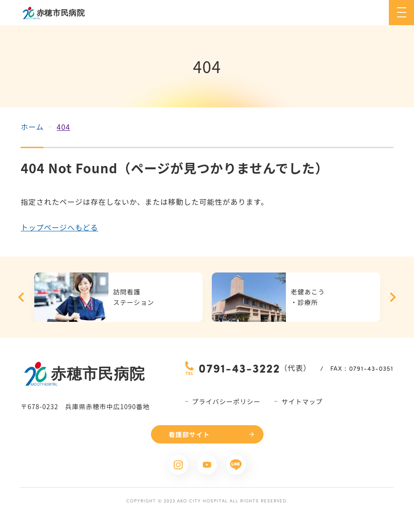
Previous (21, 297)
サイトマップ (302, 401)
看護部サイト (189, 434)
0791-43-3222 (239, 368)
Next (393, 297)
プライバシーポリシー (226, 401)
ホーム (32, 126)
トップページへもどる (59, 227)
